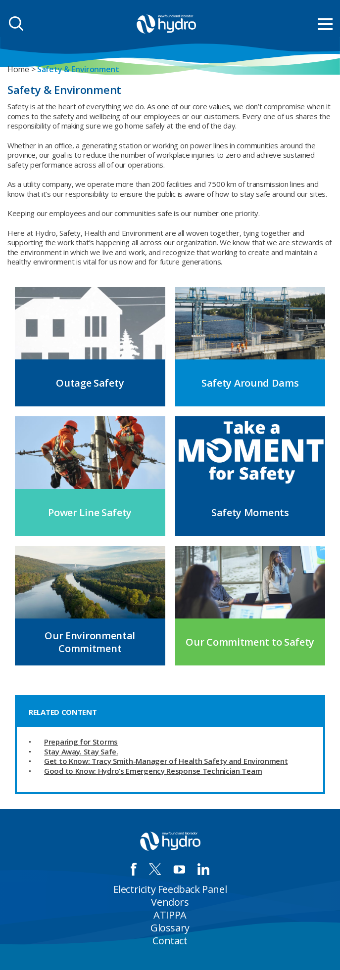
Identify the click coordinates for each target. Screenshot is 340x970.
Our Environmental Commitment (90, 642)
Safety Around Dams (250, 383)
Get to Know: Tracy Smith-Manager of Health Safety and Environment (166, 761)
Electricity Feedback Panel (170, 889)
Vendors (170, 902)
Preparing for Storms (81, 742)
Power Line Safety (90, 512)
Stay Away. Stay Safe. (81, 751)
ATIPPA (170, 915)
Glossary (170, 927)
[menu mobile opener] (325, 24)
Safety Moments (250, 512)
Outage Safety (90, 383)
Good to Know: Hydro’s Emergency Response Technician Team (153, 771)
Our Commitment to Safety (250, 642)
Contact (169, 940)
